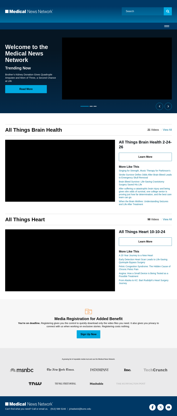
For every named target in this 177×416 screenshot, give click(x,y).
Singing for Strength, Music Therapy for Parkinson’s (144, 170)
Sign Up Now (89, 334)
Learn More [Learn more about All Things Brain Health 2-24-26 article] (145, 156)
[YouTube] (168, 407)
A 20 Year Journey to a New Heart (136, 255)
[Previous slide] (159, 106)
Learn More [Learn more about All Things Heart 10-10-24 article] (145, 241)
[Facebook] (152, 407)
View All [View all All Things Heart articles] (167, 219)
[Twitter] (160, 407)
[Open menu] (167, 26)
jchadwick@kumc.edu (80, 409)
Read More (26, 89)
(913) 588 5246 (58, 409)
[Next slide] (168, 106)
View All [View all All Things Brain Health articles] (167, 129)
